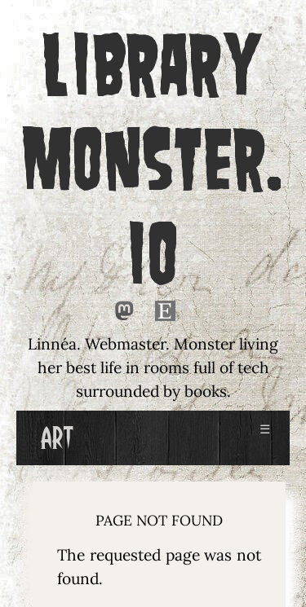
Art (57, 438)
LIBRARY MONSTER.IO (153, 158)
